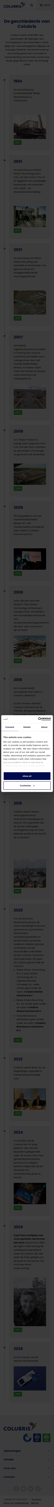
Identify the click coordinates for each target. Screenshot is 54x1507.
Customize (27, 785)
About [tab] (44, 727)
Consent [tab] (9, 727)
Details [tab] (27, 727)
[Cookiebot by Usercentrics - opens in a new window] (38, 719)
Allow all (27, 776)
